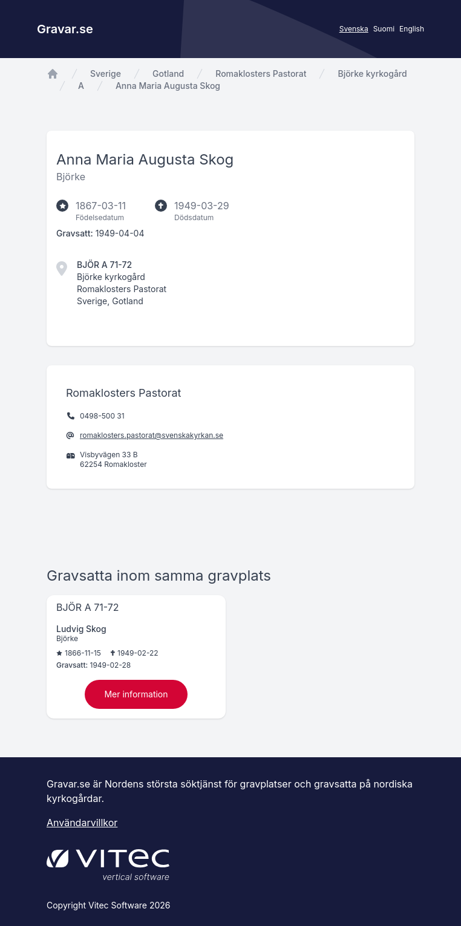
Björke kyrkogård (372, 73)
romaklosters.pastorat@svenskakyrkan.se (151, 435)
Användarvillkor (82, 823)
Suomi (383, 28)
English (411, 28)
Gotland (168, 73)
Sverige (105, 73)
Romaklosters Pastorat (260, 73)
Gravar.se (65, 29)
